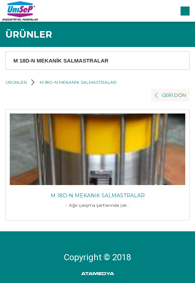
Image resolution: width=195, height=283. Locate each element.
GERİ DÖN (174, 95)
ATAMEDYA (97, 274)
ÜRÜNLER (16, 82)
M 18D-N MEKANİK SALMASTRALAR (78, 82)
